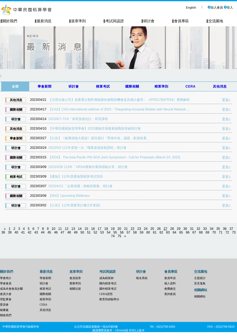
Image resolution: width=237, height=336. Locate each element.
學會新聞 (45, 278)
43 (36, 232)
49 (75, 232)
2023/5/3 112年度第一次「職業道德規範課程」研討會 (87, 147)
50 (82, 232)
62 (161, 232)
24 (146, 228)
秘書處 (4, 310)
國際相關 (45, 294)
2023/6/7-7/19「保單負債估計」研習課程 (78, 119)
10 (53, 228)
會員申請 (170, 278)
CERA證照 (106, 294)
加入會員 (215, 7)
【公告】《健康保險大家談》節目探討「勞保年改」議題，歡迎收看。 (99, 138)
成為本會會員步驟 (11, 288)
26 (159, 228)
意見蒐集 (200, 283)
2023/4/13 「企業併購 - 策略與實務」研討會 (80, 186)
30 (185, 228)
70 (214, 232)
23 (139, 228)
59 (141, 232)
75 (119, 236)
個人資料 (170, 283)
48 (69, 232)
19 (113, 228)
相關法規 (75, 288)
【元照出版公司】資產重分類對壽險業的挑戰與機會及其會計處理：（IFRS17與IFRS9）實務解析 (119, 99)
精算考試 (45, 288)
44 (43, 232)
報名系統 (142, 278)
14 (80, 228)
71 (220, 232)
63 (168, 232)
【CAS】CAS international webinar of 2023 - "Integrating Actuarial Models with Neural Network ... (118, 109)
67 (194, 232)
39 (10, 232)
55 (115, 232)
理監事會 (5, 299)
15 (86, 228)
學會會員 (5, 283)
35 (218, 228)
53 (102, 232)
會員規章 (75, 278)
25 (152, 228)
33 (205, 228)
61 (155, 232)
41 (23, 232)
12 (66, 228)
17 (99, 228)
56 (122, 232)
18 (106, 228)
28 (172, 228)
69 (207, 232)
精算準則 (45, 299)
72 (227, 232)
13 (73, 228)
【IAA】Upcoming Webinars (69, 195)
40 (16, 232)
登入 (228, 7)
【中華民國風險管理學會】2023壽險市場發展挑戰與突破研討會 (94, 128)
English (191, 7)
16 (93, 228)
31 (192, 228)
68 (201, 232)
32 (198, 228)
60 (148, 232)
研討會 (44, 283)
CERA (43, 304)
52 (95, 232)
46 (56, 232)
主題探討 (200, 278)
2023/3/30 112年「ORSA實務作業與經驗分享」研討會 (88, 167)
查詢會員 (170, 294)
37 (231, 228)
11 (60, 228)
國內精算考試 (107, 283)
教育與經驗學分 (109, 299)
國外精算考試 (107, 288)
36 (225, 228)
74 (113, 236)
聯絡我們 (5, 315)
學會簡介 (5, 278)
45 (49, 232)
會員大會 (5, 294)
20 (119, 228)
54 (109, 232)
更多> (226, 99)
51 (89, 232)
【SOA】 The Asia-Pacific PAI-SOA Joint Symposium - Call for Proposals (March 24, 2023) (114, 157)
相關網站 (200, 296)
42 (29, 232)
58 (135, 232)
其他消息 (45, 310)
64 (174, 232)
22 (132, 228)
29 (178, 228)
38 (3, 232)
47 (62, 232)
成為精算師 (106, 278)
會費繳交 (170, 288)
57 (128, 232)
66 (188, 232)
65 (181, 232)
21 (126, 228)
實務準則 (75, 283)
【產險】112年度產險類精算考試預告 (75, 176)
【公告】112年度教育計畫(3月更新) (74, 205)
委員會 (4, 304)
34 (212, 228)
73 (234, 232)
